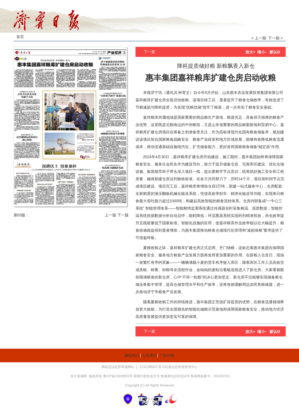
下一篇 (149, 52)
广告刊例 (166, 355)
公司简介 (149, 355)
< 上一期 (258, 38)
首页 (20, 37)
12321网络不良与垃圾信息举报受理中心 (169, 367)
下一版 (123, 215)
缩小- (261, 52)
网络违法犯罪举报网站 (118, 367)
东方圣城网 (78, 376)
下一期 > (275, 38)
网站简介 (132, 355)
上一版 (110, 215)
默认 (275, 52)
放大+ (250, 52)
